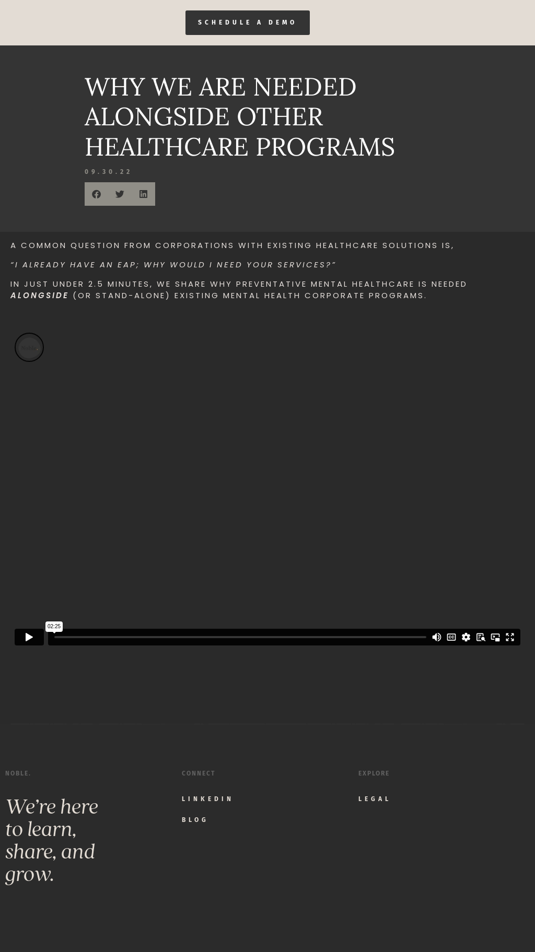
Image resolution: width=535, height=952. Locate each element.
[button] (96, 194)
